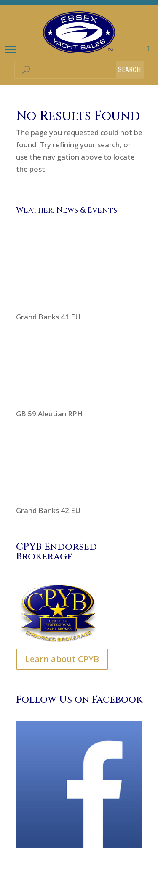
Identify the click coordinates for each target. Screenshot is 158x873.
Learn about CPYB (62, 659)
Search (129, 70)
